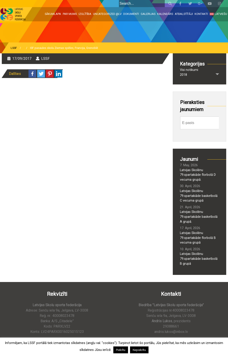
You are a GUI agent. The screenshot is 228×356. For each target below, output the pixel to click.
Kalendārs (165, 14)
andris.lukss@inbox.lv (171, 332)
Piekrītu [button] (120, 350)
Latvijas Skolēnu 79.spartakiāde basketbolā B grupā (199, 258)
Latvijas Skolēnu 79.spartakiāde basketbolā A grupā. (199, 216)
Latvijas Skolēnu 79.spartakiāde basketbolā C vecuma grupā (199, 195)
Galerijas (148, 14)
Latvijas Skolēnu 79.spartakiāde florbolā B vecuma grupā (198, 237)
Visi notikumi (189, 70)
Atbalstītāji (184, 14)
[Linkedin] (58, 74)
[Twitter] (41, 74)
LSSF (14, 48)
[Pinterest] (50, 74)
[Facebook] (32, 74)
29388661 (171, 326)
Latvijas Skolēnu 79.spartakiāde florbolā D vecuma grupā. (198, 175)
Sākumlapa (53, 14)
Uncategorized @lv (107, 14)
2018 (183, 75)
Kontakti (201, 14)
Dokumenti (131, 14)
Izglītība (85, 14)
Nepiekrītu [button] (139, 350)
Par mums (70, 14)
